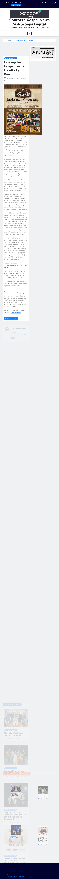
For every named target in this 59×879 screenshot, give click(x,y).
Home (6, 40)
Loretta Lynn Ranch (11, 350)
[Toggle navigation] (29, 33)
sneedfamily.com (16, 344)
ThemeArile (21, 876)
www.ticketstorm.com (10, 297)
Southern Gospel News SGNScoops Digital (29, 22)
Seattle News (12, 876)
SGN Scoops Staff (11, 110)
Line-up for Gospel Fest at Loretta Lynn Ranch (21, 40)
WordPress (25, 874)
